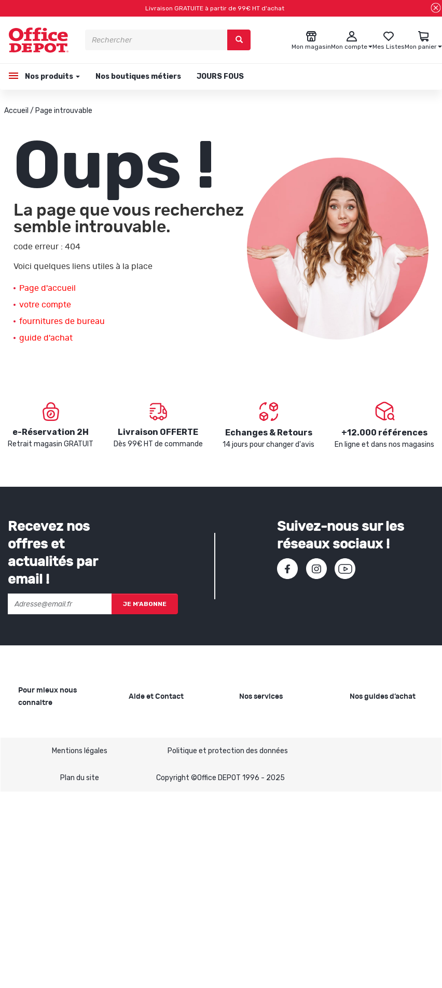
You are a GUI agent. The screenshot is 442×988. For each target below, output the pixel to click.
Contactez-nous (157, 850)
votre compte (45, 305)
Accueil (16, 110)
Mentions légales (79, 946)
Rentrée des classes (273, 777)
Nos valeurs (37, 733)
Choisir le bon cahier (383, 744)
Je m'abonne (145, 604)
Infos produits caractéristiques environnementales (51, 811)
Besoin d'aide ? (153, 716)
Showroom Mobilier (270, 733)
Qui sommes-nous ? (51, 716)
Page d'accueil (47, 288)
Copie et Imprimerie (272, 716)
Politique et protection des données (228, 946)
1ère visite (35, 783)
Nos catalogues (44, 766)
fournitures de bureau (62, 321)
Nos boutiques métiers (138, 76)
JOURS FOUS (220, 76)
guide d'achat (46, 338)
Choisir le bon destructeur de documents (375, 800)
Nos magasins (41, 749)
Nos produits (51, 76)
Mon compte (150, 777)
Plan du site (79, 973)
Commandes (150, 761)
